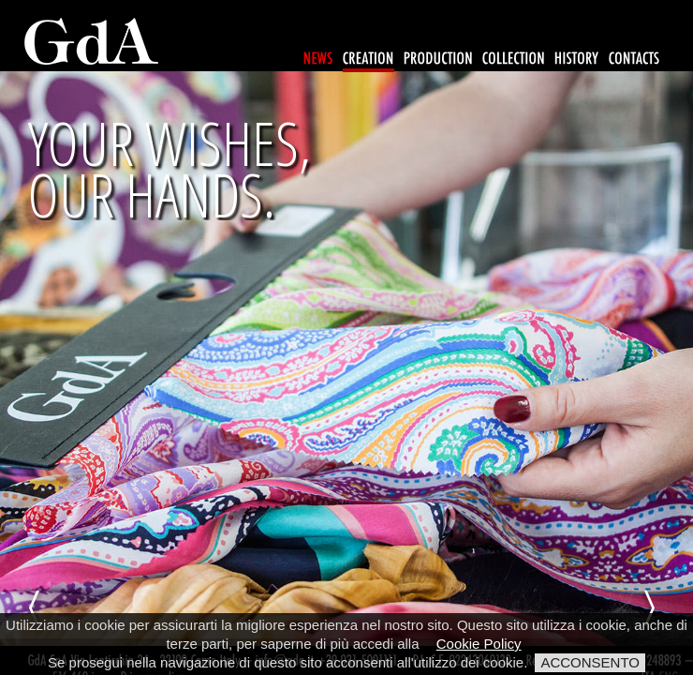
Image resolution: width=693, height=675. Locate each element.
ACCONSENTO (590, 662)
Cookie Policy (479, 644)
